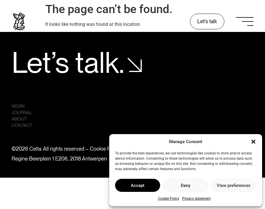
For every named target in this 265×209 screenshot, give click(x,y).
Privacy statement (196, 199)
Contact (22, 125)
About (19, 119)
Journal (22, 112)
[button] (253, 142)
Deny (185, 185)
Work (18, 106)
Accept (137, 185)
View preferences (233, 185)
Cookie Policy (168, 199)
